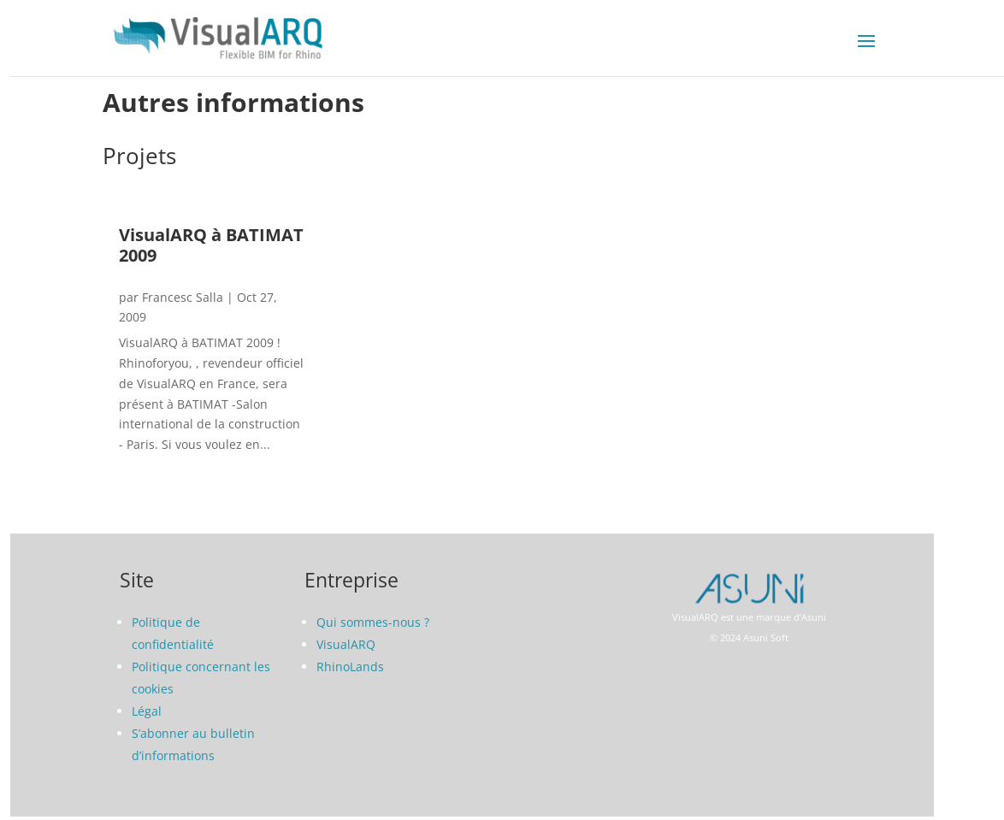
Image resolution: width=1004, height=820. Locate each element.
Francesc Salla (182, 297)
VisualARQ (345, 644)
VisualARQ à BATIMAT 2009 (211, 245)
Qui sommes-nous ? (372, 622)
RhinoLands (350, 666)
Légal (147, 711)
